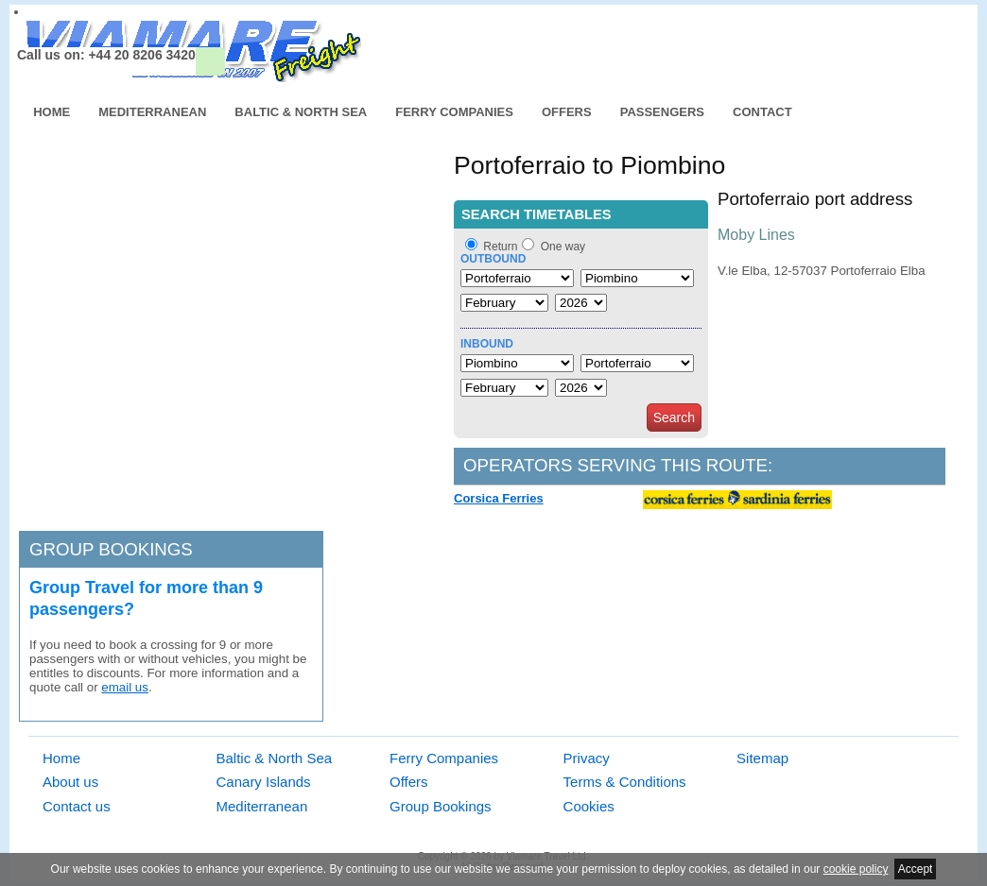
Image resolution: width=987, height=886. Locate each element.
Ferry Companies (454, 112)
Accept (915, 869)
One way (563, 246)
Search (674, 417)
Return (500, 246)
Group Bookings (441, 806)
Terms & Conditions (624, 782)
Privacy (586, 758)
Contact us (77, 806)
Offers (567, 112)
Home (51, 112)
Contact (762, 112)
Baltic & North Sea (300, 112)
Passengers (662, 112)
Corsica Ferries (499, 498)
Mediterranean (152, 112)
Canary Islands (263, 782)
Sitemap (762, 758)
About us (70, 782)
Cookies (589, 806)
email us (124, 687)
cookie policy (856, 869)
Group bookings (111, 549)
